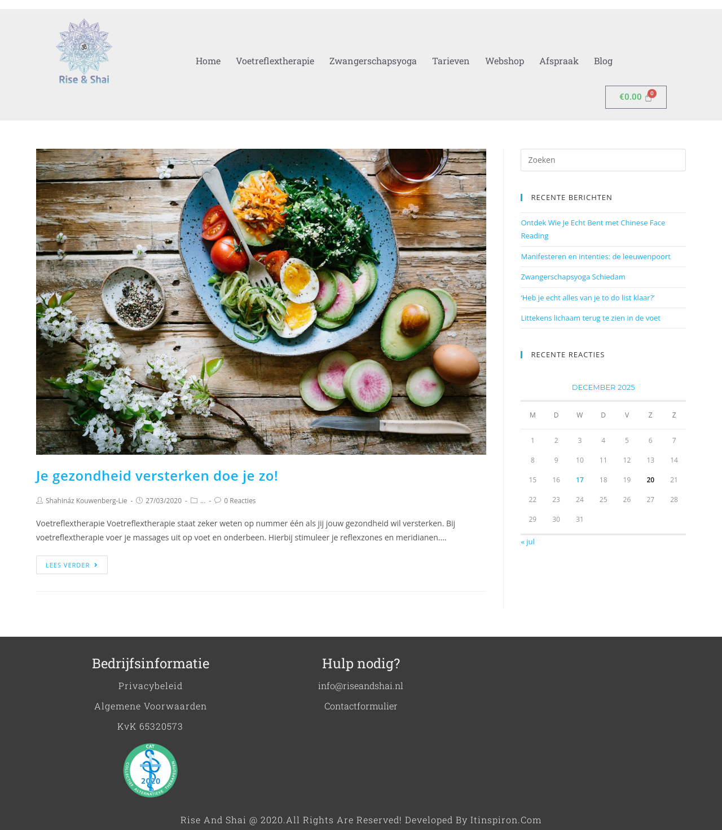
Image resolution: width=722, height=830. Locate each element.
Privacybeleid (150, 685)
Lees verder (72, 565)
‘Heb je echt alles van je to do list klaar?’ (587, 297)
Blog (603, 60)
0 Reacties (240, 500)
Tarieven (451, 60)
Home (208, 60)
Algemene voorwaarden (150, 706)
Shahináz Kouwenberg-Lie (86, 500)
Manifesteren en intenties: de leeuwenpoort (595, 256)
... (202, 500)
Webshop (504, 60)
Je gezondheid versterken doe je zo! (157, 475)
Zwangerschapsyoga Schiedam (573, 277)
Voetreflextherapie (275, 60)
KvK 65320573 (150, 726)
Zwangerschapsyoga (373, 60)
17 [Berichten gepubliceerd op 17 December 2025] (580, 480)
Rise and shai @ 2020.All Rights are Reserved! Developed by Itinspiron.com (361, 819)
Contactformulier (361, 706)
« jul (527, 541)
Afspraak (559, 60)
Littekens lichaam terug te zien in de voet (590, 318)
